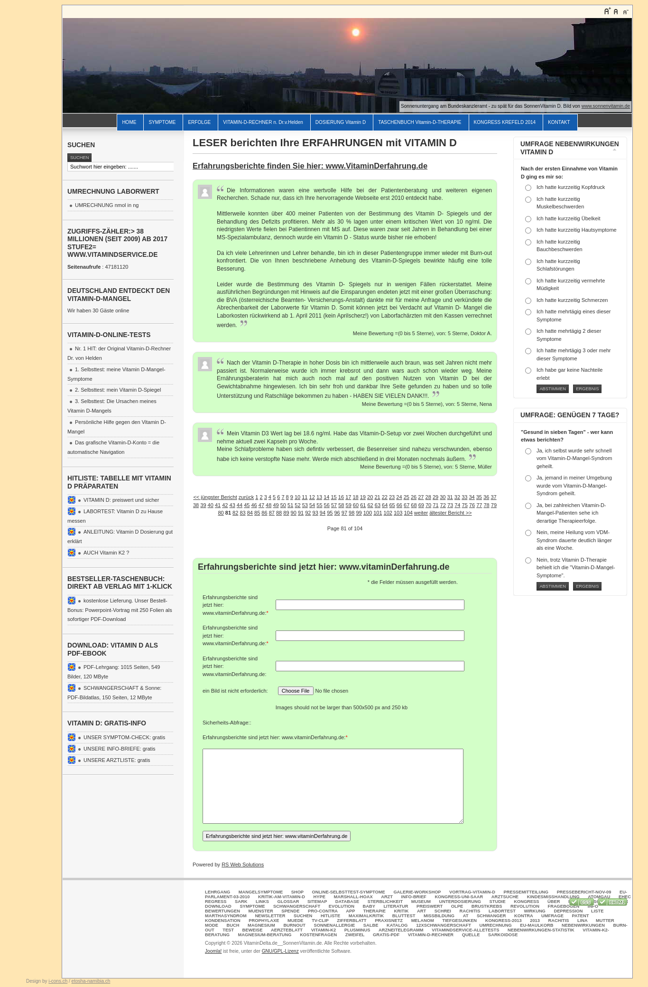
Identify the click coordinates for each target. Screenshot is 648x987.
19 (363, 497)
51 (290, 505)
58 (341, 505)
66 (399, 505)
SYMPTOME (162, 122)
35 (479, 497)
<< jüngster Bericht (215, 497)
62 (370, 505)
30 (442, 497)
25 (406, 497)
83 (242, 513)
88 (279, 513)
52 (297, 505)
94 (322, 513)
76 (472, 505)
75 (465, 505)
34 (471, 497)
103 (398, 513)
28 (428, 497)
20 (370, 497)
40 (210, 505)
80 (220, 513)
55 (319, 505)
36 (486, 497)
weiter (421, 513)
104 (408, 513)
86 (264, 513)
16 (341, 497)
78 (486, 505)
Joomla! (213, 951)
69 (421, 505)
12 (312, 497)
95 (330, 513)
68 (414, 505)
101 (377, 513)
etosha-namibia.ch (91, 981)
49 (275, 505)
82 (235, 513)
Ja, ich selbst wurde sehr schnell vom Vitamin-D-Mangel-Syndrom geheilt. (574, 458)
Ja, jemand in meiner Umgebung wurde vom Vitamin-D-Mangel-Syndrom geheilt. (574, 485)
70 (428, 505)
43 (232, 505)
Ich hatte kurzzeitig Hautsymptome (577, 230)
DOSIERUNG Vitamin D (340, 122)
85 (257, 513)
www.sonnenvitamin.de (606, 106)
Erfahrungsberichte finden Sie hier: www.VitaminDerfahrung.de (310, 165)
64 (385, 505)
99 (358, 513)
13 (319, 497)
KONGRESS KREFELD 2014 (505, 122)
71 (435, 505)
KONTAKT (559, 122)
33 (464, 497)
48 (268, 505)
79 (494, 505)
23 (392, 497)
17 (348, 497)
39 (203, 505)
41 (218, 505)
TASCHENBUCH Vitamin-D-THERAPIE (419, 122)
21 (377, 497)
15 (334, 497)
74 (457, 505)
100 (367, 513)
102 (388, 513)
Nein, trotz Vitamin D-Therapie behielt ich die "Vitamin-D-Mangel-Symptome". (576, 567)
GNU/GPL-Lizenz (280, 951)
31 (450, 497)
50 (283, 505)
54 (312, 505)
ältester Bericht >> (450, 513)
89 (286, 513)
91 (301, 513)
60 (356, 505)
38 (196, 505)
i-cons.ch (57, 981)
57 (334, 505)
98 (351, 513)
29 (435, 497)
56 (327, 505)
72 (443, 505)
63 (377, 505)
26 (414, 497)
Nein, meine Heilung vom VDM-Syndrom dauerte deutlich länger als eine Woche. (574, 540)
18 (355, 497)
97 (344, 513)
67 (406, 505)
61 (363, 505)
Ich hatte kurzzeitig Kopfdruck (571, 187)
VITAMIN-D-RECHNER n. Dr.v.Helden (263, 122)
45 (247, 505)
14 (326, 497)
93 (315, 513)
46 (254, 505)
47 (261, 505)
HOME (129, 122)
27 (421, 497)
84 (250, 513)
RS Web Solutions (243, 864)
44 (239, 505)
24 (399, 497)
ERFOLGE (199, 122)
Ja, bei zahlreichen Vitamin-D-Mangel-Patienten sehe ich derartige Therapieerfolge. (571, 513)
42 (225, 505)
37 (493, 497)
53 (305, 505)
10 (297, 497)
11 (304, 497)
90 (293, 513)
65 (392, 505)
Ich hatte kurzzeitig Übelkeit (569, 218)
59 (349, 505)
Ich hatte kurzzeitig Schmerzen (572, 300)
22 (385, 497)
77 (479, 505)
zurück (246, 497)
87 (272, 513)
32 (457, 497)
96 (337, 513)
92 (308, 513)
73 (450, 505)
